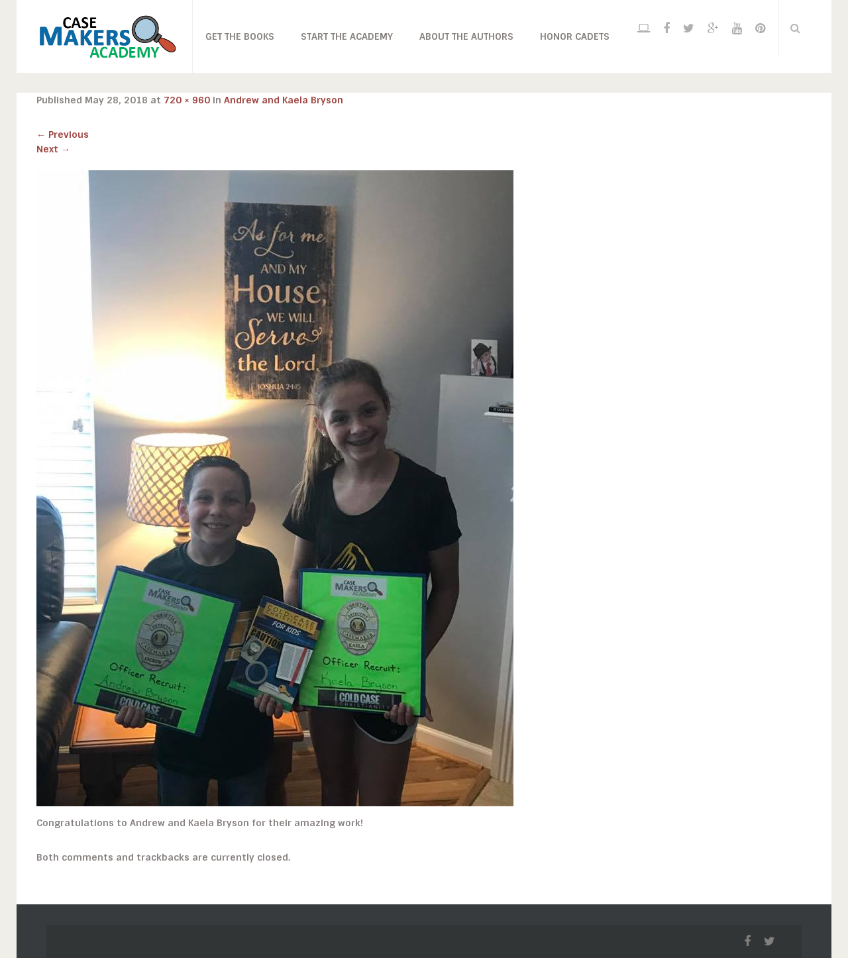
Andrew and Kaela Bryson (283, 100)
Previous (62, 134)
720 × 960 (187, 100)
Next (53, 149)
